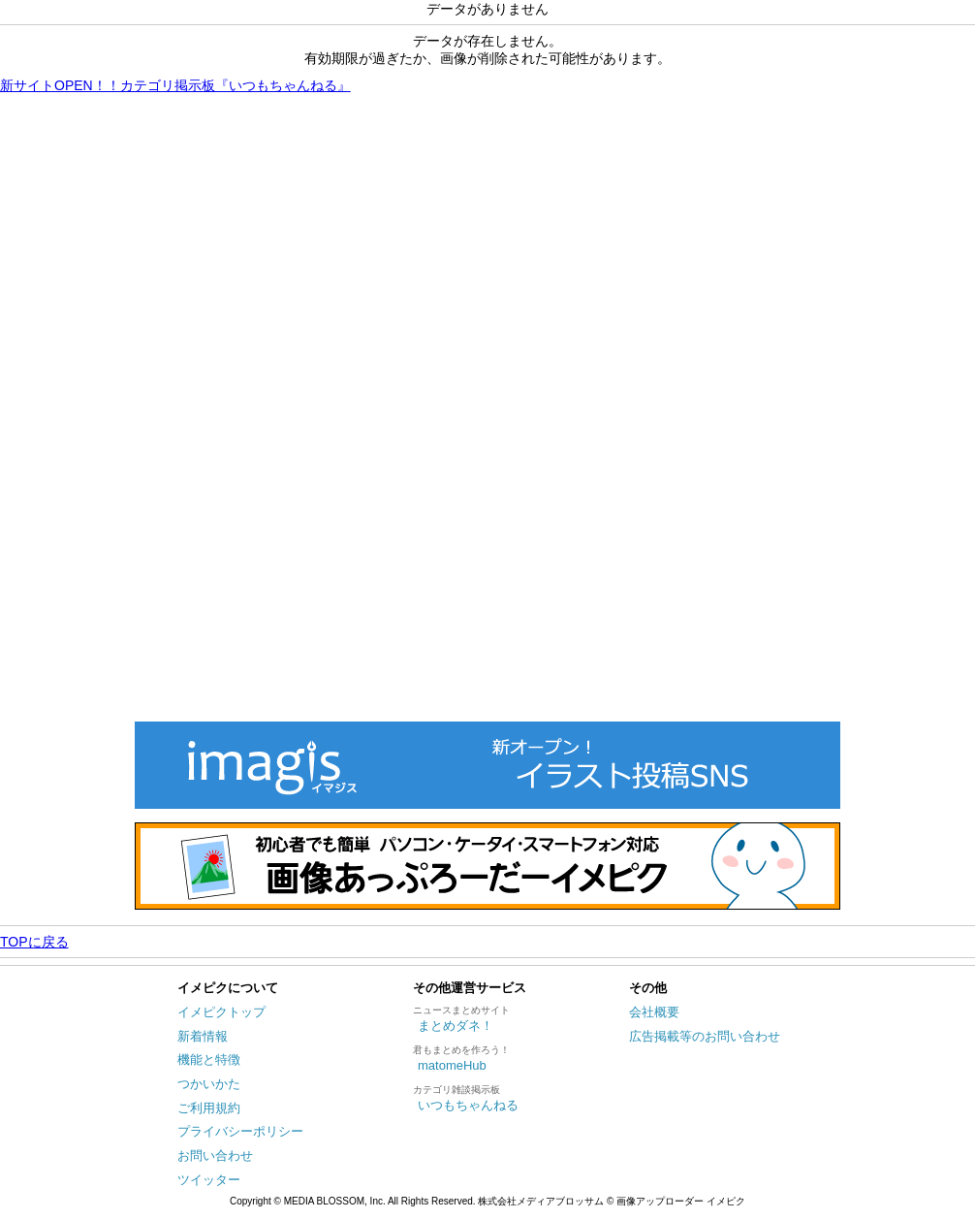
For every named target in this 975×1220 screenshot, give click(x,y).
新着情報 (202, 1036)
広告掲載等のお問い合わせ (704, 1036)
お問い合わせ (215, 1155)
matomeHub (452, 1065)
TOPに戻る (34, 941)
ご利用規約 (208, 1108)
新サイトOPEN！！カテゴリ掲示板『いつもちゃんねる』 (175, 85)
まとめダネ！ (455, 1025)
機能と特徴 (208, 1059)
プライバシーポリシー (240, 1131)
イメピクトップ (221, 1012)
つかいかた (208, 1083)
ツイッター (208, 1179)
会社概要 (654, 1012)
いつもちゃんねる (468, 1105)
